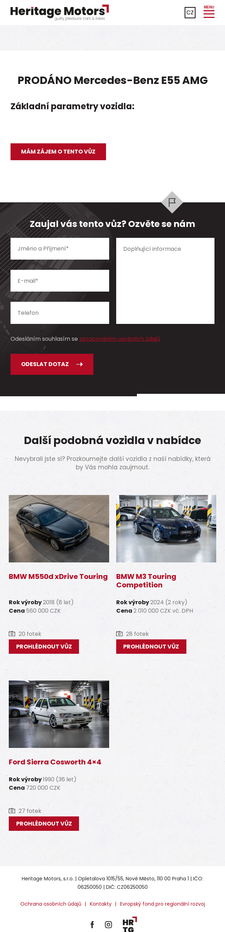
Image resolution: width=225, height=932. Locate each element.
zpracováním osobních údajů (119, 339)
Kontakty (101, 903)
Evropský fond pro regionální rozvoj (162, 903)
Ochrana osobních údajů (50, 903)
